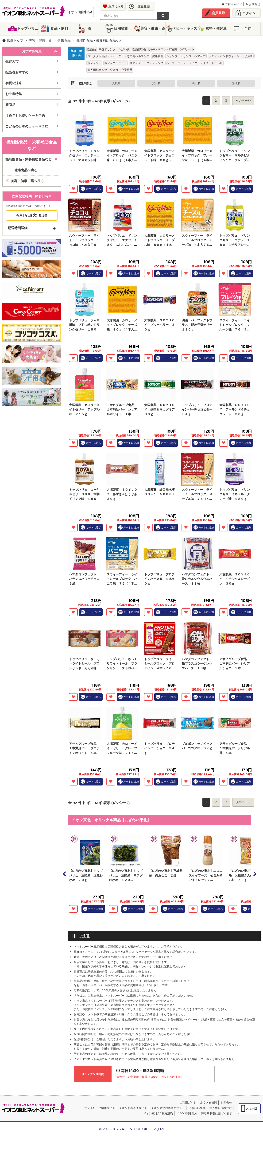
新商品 (10, 105)
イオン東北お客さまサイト (168, 1108)
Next (254, 873)
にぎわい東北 (197, 1108)
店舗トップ (12, 40)
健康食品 (64, 40)
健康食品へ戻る (25, 170)
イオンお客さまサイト (133, 1108)
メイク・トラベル (211, 63)
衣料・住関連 (216, 28)
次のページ (243, 100)
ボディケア (94, 63)
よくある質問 (208, 1102)
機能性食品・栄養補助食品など (99, 40)
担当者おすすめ (16, 72)
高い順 (196, 83)
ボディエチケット (115, 63)
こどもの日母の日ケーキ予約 (26, 126)
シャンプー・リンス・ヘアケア (186, 56)
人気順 (116, 83)
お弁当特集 (13, 94)
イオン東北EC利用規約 (158, 1113)
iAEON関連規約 (187, 1113)
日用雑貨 (121, 28)
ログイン (248, 13)
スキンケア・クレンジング (146, 63)
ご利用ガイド (232, 4)
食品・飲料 (59, 28)
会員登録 (218, 13)
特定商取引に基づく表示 (216, 1113)
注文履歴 (143, 6)
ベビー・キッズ (184, 28)
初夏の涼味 (13, 83)
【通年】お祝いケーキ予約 (25, 115)
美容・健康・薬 (152, 28)
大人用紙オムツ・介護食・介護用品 (109, 70)
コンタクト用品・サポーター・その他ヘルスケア (118, 56)
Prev (64, 873)
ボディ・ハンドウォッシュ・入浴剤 (231, 56)
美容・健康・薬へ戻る (27, 181)
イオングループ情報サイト (98, 1108)
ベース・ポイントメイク (181, 63)
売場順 (236, 83)
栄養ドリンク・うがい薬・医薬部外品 (123, 49)
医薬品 (91, 49)
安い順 (156, 83)
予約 (247, 28)
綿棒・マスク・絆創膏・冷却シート (171, 49)
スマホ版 (251, 1108)
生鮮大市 (12, 61)
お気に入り (116, 6)
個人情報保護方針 (220, 1108)
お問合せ (253, 4)
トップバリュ (27, 28)
